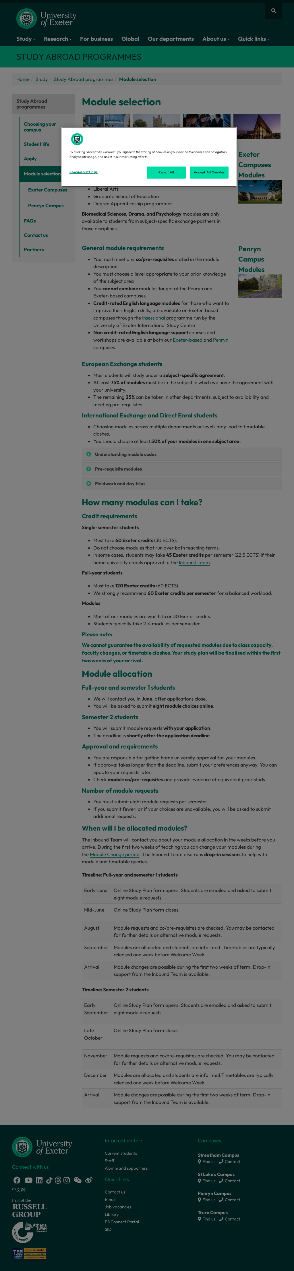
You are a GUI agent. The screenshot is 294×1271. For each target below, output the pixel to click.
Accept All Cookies (209, 172)
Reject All (166, 172)
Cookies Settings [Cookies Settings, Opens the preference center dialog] (83, 172)
